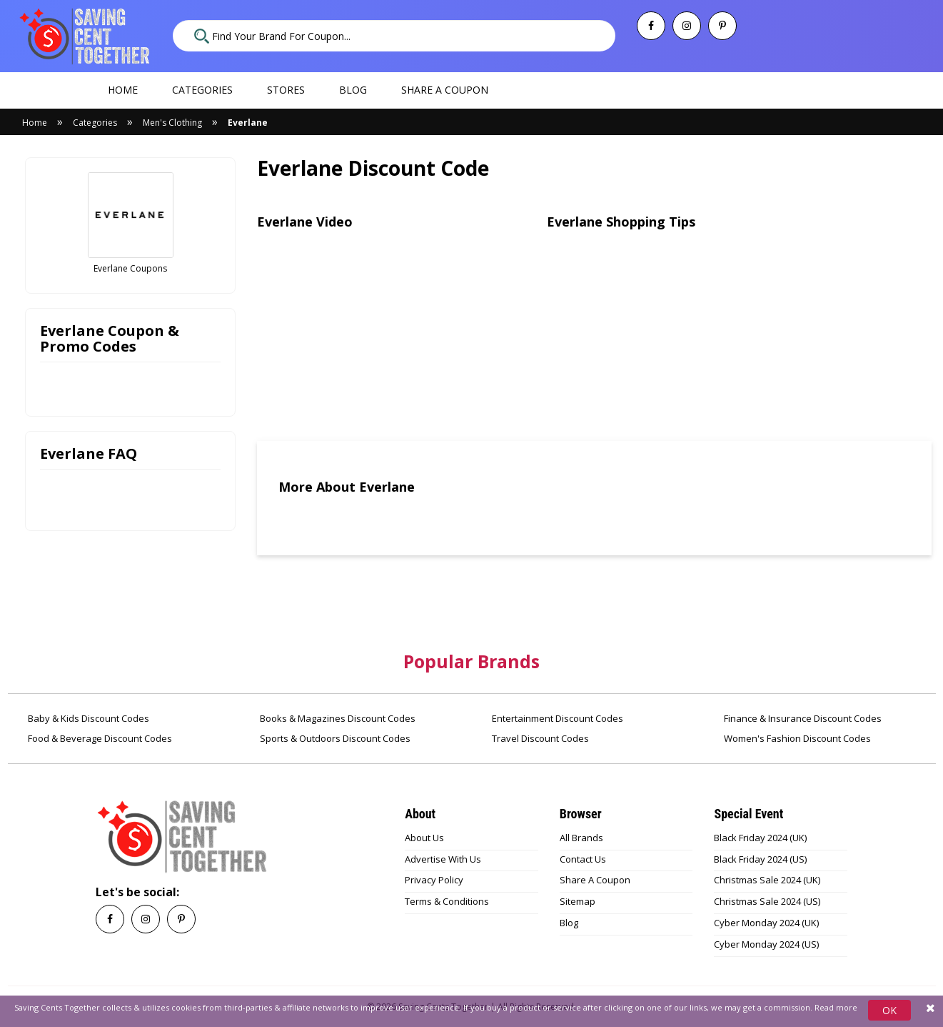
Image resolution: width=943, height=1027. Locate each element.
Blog (353, 89)
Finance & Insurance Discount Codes (802, 718)
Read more (836, 1007)
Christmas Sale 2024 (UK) (767, 879)
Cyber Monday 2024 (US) (766, 944)
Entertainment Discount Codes (556, 718)
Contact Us (583, 859)
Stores (286, 89)
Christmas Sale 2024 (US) (767, 901)
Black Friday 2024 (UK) (760, 837)
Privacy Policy (434, 879)
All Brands (581, 837)
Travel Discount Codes (539, 738)
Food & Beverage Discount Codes (99, 738)
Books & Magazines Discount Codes (336, 718)
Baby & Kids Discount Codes (87, 718)
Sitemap (577, 901)
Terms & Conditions (447, 901)
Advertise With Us (443, 859)
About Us (424, 837)
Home (123, 89)
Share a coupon (444, 89)
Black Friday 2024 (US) (760, 859)
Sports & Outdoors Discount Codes (334, 738)
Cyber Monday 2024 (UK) (766, 922)
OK (889, 1010)
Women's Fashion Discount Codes (796, 738)
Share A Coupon (595, 879)
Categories (202, 89)
